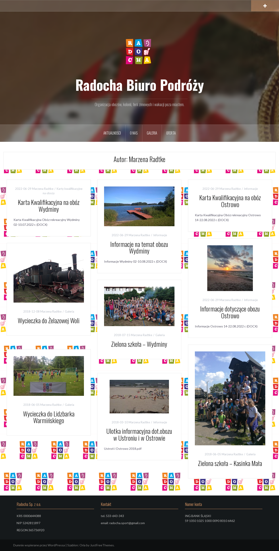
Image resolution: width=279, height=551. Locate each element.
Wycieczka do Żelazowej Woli (48, 320)
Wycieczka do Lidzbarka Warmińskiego (48, 417)
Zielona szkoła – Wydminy (139, 344)
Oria (82, 545)
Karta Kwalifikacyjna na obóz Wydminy (48, 206)
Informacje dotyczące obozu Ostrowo (230, 312)
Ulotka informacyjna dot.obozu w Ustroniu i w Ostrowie (139, 434)
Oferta (171, 133)
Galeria (152, 133)
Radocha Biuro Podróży (139, 84)
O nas (134, 133)
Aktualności (112, 133)
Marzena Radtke (42, 188)
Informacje (160, 235)
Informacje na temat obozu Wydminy (139, 248)
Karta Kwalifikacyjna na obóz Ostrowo (230, 201)
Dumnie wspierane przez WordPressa (39, 545)
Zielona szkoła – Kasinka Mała (230, 463)
